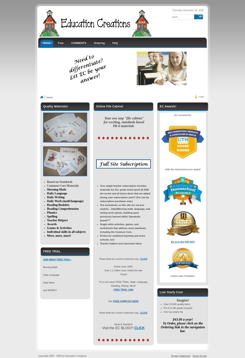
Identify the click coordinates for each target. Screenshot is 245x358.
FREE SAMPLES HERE (126, 301)
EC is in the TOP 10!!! (183, 242)
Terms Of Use (199, 356)
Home (49, 97)
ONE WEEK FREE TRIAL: (57, 259)
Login (201, 96)
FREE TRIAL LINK (123, 289)
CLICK (144, 259)
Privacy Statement (180, 356)
